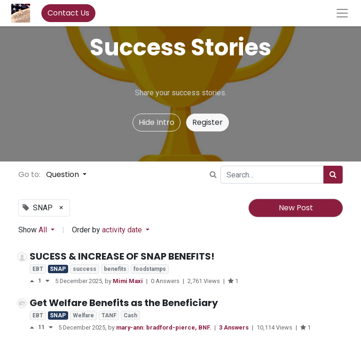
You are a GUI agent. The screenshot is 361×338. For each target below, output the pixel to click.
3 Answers (234, 327)
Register (207, 122)
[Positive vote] (34, 281)
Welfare (83, 315)
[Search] (333, 175)
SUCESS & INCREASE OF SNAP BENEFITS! (122, 256)
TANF (109, 315)
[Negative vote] (47, 281)
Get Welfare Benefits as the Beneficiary (124, 302)
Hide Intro (156, 122)
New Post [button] (296, 207)
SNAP (58, 269)
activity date (123, 229)
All (44, 229)
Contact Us (68, 13)
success (84, 269)
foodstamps (149, 269)
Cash (130, 315)
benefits (115, 269)
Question (63, 174)
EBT (37, 269)
